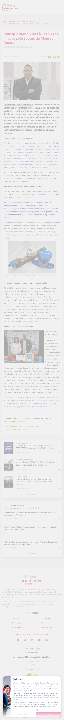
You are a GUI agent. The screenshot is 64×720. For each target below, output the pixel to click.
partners (26, 683)
